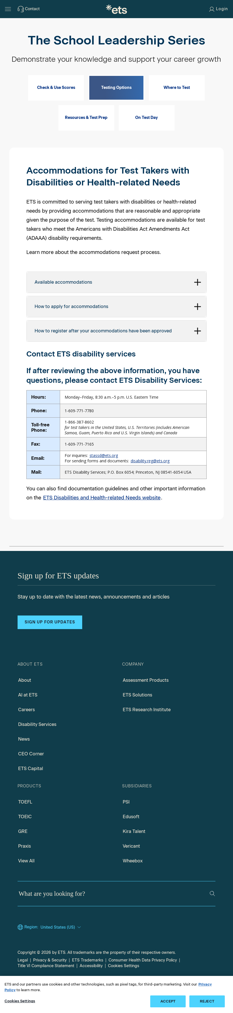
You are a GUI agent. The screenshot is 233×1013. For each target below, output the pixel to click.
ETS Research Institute (147, 725)
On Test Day (146, 133)
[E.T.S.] (116, 9)
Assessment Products (146, 696)
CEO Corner (31, 770)
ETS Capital (30, 784)
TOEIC (25, 832)
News (24, 755)
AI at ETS (27, 711)
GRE (22, 847)
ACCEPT (168, 1001)
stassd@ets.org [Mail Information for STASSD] (104, 471)
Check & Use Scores (56, 103)
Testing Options (116, 103)
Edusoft (131, 832)
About (24, 696)
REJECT (207, 1001)
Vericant (131, 862)
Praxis (24, 862)
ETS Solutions (137, 711)
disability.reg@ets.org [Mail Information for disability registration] (150, 477)
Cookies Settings (20, 1001)
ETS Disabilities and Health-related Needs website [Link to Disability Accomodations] (101, 514)
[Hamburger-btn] (8, 9)
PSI (126, 818)
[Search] (212, 910)
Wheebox (133, 877)
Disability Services (37, 740)
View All (26, 877)
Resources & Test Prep (86, 133)
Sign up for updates (50, 638)
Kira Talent (134, 847)
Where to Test (177, 103)
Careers (26, 725)
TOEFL (25, 818)
